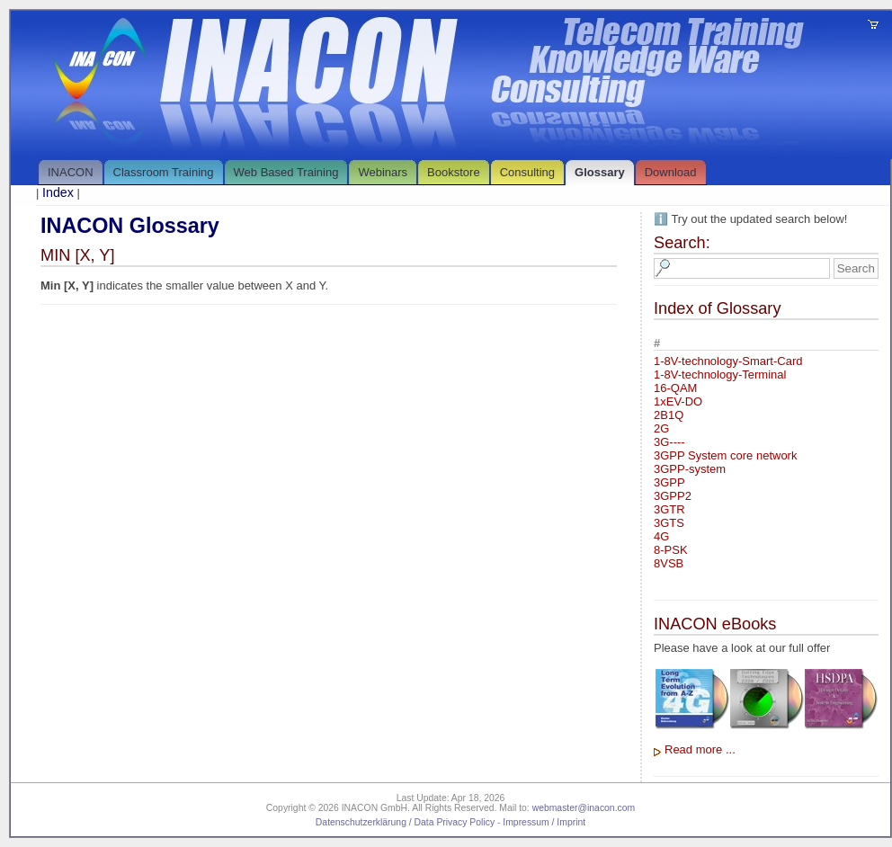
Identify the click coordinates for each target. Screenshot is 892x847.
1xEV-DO (678, 401)
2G (661, 428)
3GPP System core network (725, 455)
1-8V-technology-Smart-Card (728, 361)
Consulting (527, 172)
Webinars (382, 172)
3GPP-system (690, 469)
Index (58, 192)
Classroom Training (163, 172)
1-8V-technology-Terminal (720, 374)
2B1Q (668, 415)
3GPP (669, 482)
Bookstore (453, 172)
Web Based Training (286, 172)
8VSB (668, 563)
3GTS (669, 523)
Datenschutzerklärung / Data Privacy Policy (405, 822)
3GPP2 (672, 496)
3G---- (669, 442)
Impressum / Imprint (544, 822)
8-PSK (671, 550)
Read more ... (700, 749)
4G (661, 536)
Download (671, 172)
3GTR (669, 509)
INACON (71, 172)
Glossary (600, 172)
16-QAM (675, 388)
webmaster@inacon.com (584, 808)
